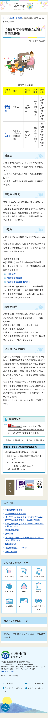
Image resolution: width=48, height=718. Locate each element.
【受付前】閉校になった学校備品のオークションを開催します (24, 539)
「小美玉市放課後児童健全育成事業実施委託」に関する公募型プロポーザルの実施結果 (24, 518)
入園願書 (11, 273)
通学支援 (9, 533)
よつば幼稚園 (7, 134)
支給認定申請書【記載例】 (20, 282)
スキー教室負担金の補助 (15, 513)
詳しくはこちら (7, 671)
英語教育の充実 (12, 530)
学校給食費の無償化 (13, 509)
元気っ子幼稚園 (7, 108)
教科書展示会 (11, 544)
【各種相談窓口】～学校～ (16, 547)
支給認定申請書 (14, 277)
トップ (5, 18)
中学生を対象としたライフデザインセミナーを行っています (24, 525)
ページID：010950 (37, 40)
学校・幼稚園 (16, 18)
